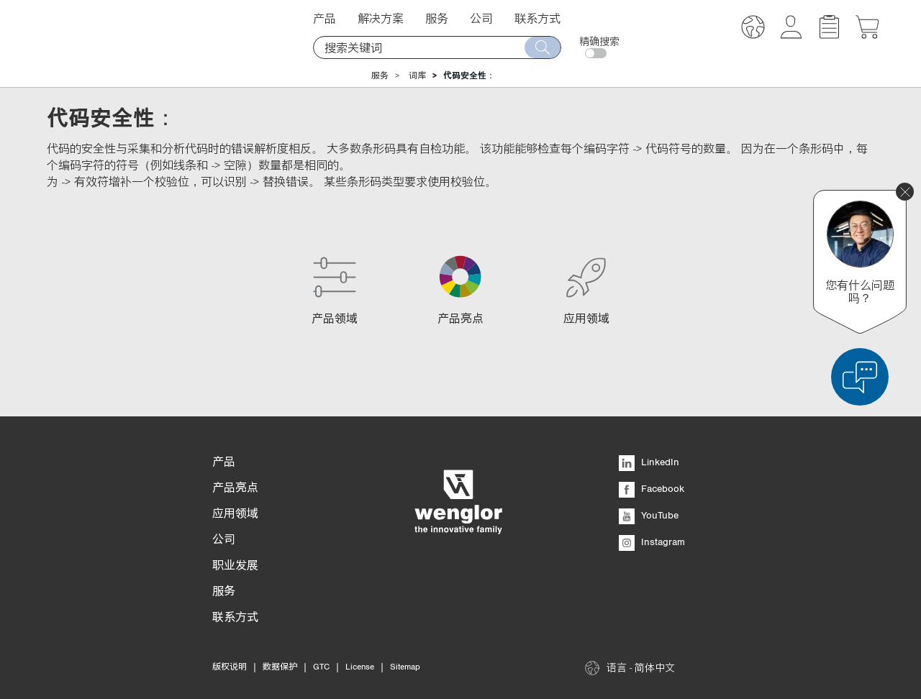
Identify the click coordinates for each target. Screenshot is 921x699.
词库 (417, 75)
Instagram (652, 541)
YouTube (649, 515)
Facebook (651, 488)
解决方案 (381, 18)
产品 (324, 18)
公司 (481, 18)
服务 (436, 18)
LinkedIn (649, 462)
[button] (753, 29)
